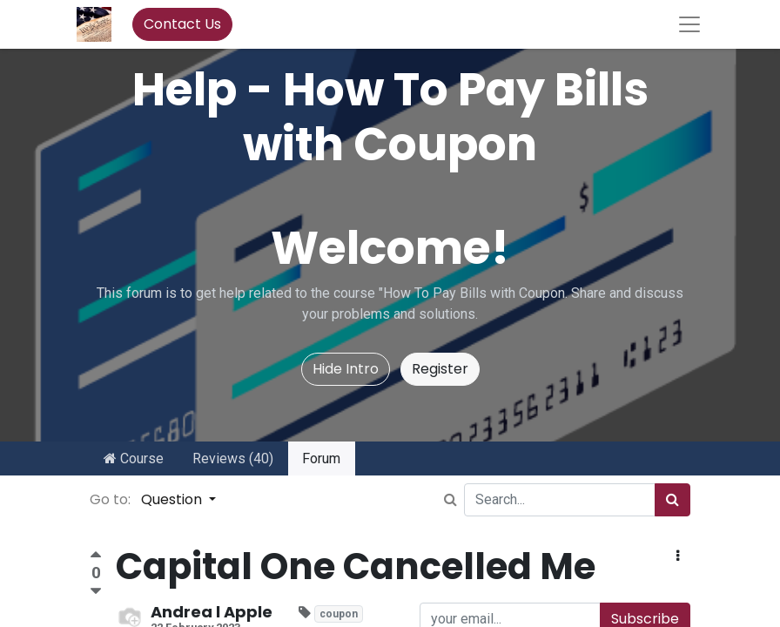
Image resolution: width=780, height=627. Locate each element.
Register (440, 369)
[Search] (672, 499)
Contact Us (182, 24)
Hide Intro (346, 369)
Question (173, 499)
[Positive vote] (96, 557)
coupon (338, 614)
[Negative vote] (96, 592)
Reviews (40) (232, 458)
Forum (321, 458)
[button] (677, 556)
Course (134, 458)
